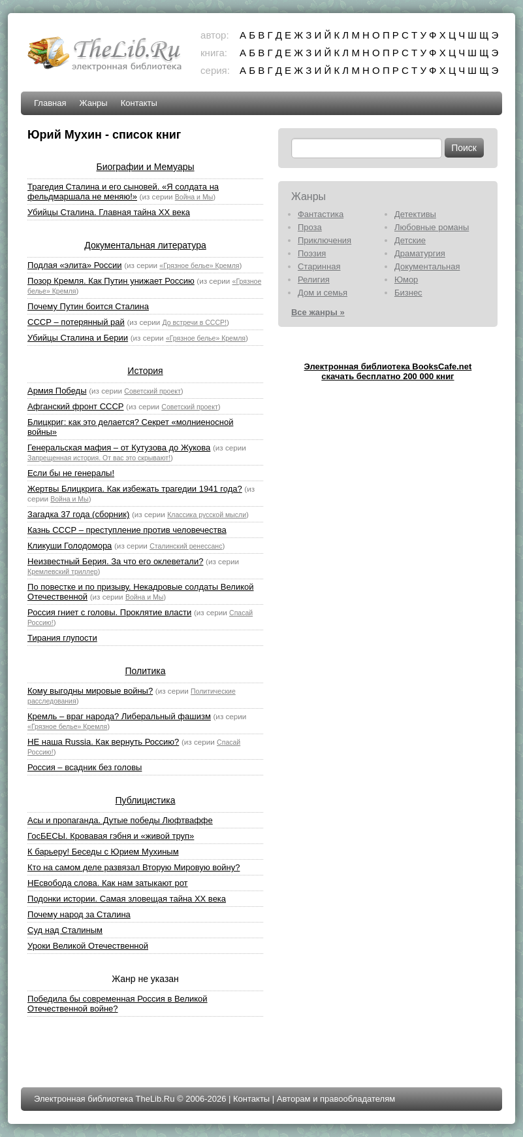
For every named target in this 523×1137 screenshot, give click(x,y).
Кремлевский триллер (62, 571)
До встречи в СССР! (195, 322)
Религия (314, 279)
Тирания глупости (62, 638)
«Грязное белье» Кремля (199, 265)
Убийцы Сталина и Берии (77, 338)
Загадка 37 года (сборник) (78, 514)
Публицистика (146, 800)
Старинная (319, 266)
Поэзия (312, 253)
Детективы (415, 214)
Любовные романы (431, 227)
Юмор (406, 279)
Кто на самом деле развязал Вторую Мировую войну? (133, 867)
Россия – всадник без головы (84, 767)
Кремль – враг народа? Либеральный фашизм (119, 716)
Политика (145, 671)
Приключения (324, 240)
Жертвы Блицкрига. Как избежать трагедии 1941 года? (134, 489)
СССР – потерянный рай (76, 322)
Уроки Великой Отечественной (87, 946)
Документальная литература (145, 245)
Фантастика (320, 214)
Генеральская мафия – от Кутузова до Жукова (118, 447)
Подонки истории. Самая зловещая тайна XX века (126, 899)
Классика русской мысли (206, 514)
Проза (310, 227)
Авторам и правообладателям (336, 1099)
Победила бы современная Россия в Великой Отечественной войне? (117, 1003)
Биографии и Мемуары (145, 166)
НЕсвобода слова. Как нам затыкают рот (107, 883)
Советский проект (152, 391)
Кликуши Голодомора (69, 546)
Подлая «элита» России (74, 265)
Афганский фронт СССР (75, 406)
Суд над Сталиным (65, 930)
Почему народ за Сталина (79, 914)
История (145, 370)
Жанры (94, 103)
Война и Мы (194, 197)
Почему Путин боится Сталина (88, 306)
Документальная (427, 266)
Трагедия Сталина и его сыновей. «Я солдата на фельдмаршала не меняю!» (123, 191)
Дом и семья (322, 292)
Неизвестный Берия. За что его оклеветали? (115, 561)
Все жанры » (318, 312)
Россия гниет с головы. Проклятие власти (109, 612)
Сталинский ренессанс (186, 546)
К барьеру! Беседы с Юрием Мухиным (103, 852)
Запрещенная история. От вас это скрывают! (98, 458)
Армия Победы (57, 391)
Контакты (139, 103)
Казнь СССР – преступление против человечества (127, 530)
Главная (50, 103)
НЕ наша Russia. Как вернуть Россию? (103, 742)
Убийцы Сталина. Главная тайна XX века (108, 212)
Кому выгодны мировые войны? (90, 691)
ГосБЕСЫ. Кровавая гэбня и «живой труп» (110, 836)
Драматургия (419, 253)
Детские (410, 240)
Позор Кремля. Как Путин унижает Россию (111, 281)
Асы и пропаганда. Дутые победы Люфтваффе (120, 820)
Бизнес (408, 292)
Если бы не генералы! (70, 473)
